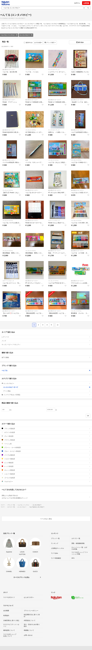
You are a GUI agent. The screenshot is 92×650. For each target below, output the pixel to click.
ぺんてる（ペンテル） (9, 35)
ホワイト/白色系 (46, 432)
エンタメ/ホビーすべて (46, 387)
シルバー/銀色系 (46, 474)
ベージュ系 (46, 444)
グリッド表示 (50, 42)
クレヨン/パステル (30, 69)
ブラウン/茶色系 (46, 440)
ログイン (77, 3)
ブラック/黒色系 (46, 428)
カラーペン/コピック (54, 220)
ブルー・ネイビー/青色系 (46, 451)
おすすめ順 (38, 42)
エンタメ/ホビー (26, 35)
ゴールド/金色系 (46, 478)
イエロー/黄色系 (46, 459)
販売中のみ (28, 42)
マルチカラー (46, 481)
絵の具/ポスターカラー (9, 69)
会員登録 (86, 3)
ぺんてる (46, 370)
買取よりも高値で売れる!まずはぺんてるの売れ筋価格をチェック (46, 497)
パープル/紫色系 (46, 455)
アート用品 (46, 391)
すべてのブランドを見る (21, 577)
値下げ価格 (46, 357)
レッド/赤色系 (46, 466)
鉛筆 (26, 160)
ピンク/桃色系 (46, 462)
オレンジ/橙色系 (46, 470)
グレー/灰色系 (46, 436)
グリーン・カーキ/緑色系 (46, 447)
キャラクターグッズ (53, 69)
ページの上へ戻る (46, 519)
